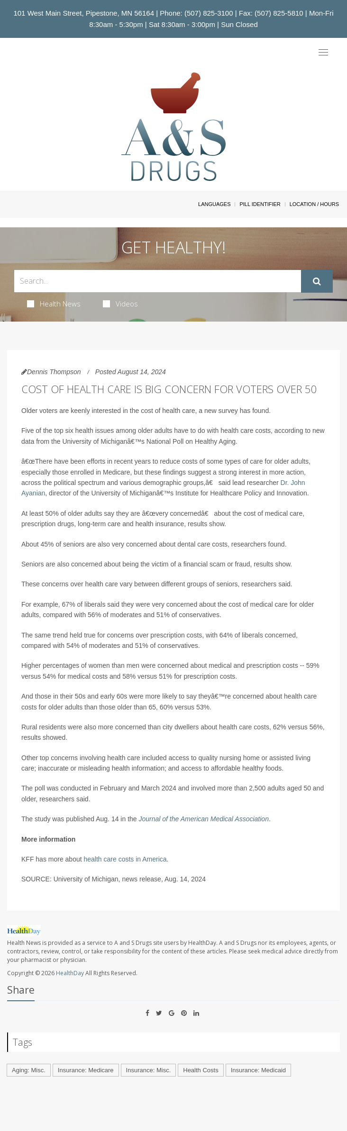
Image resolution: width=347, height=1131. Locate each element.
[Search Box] (157, 281)
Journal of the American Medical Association (204, 819)
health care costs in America (125, 859)
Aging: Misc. (29, 1070)
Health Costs (200, 1070)
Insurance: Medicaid (258, 1070)
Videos (120, 303)
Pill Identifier (259, 204)
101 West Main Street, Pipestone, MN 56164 (83, 13)
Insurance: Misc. (148, 1070)
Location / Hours (314, 204)
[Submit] (317, 281)
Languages (214, 204)
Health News (54, 303)
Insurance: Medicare (86, 1070)
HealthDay (70, 973)
